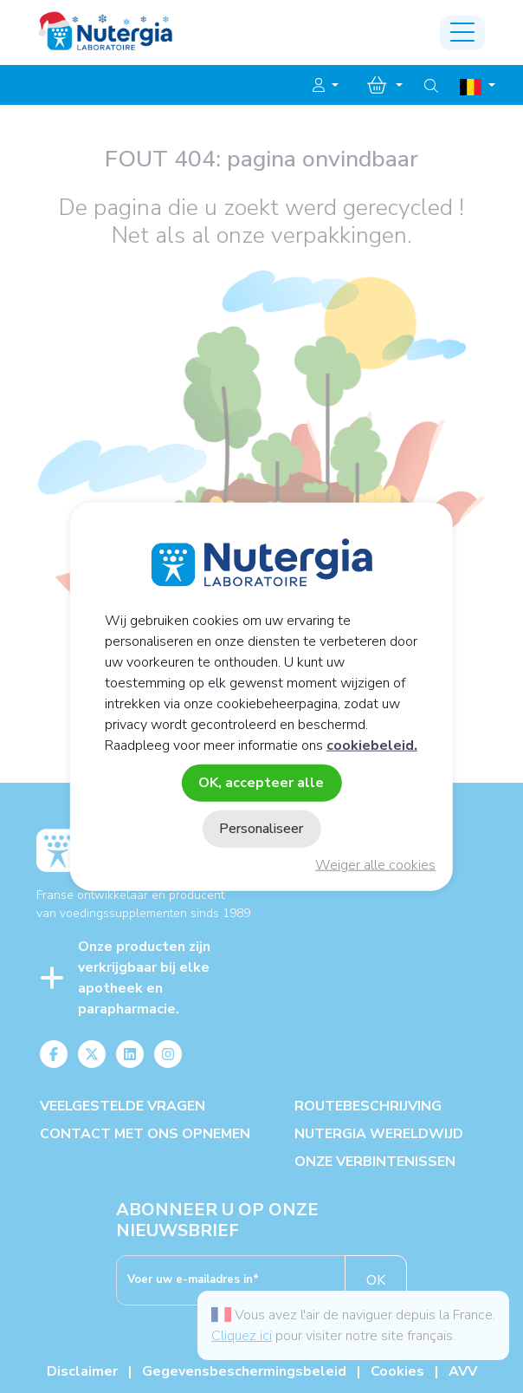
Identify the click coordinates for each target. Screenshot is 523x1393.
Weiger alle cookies (375, 865)
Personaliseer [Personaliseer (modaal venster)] (261, 828)
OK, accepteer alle (261, 781)
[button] (325, 85)
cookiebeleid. (371, 744)
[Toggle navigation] (462, 33)
